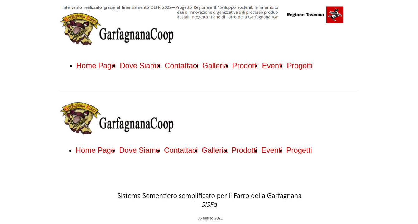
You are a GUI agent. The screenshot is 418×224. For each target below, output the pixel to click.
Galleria (215, 65)
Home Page (96, 65)
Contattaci (181, 65)
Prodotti (245, 65)
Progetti (300, 65)
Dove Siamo (140, 65)
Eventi (272, 65)
